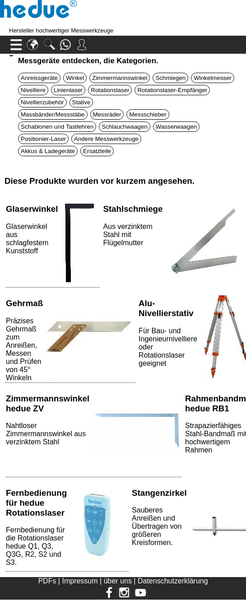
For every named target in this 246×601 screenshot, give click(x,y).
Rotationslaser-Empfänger (172, 90)
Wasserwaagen (176, 126)
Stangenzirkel (159, 493)
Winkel (75, 78)
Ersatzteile (97, 151)
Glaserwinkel (32, 209)
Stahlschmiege (132, 209)
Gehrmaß (24, 303)
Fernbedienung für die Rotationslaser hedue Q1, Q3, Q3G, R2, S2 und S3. (35, 546)
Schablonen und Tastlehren (57, 126)
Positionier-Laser (43, 138)
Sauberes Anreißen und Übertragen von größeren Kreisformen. (156, 526)
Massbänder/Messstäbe (53, 114)
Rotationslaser (110, 90)
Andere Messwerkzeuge (106, 138)
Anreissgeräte (39, 78)
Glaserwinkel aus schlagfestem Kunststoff (27, 239)
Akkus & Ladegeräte (48, 151)
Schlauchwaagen (125, 126)
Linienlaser (68, 90)
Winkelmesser (213, 78)
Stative (81, 102)
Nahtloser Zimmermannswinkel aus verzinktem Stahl (46, 434)
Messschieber (147, 114)
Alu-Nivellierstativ (166, 308)
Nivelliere (33, 90)
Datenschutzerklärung (173, 581)
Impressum (79, 581)
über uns (118, 581)
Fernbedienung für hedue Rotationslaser (36, 502)
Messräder (107, 114)
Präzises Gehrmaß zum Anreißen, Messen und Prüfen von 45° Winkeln (23, 349)
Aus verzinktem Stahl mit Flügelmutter (127, 235)
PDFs (47, 581)
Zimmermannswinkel (119, 78)
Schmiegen (170, 78)
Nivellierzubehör (42, 102)
